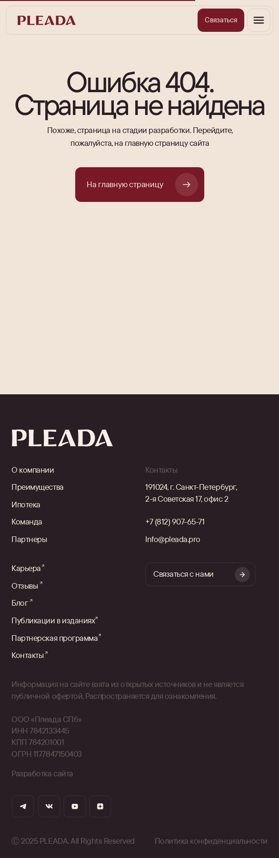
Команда (26, 521)
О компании (32, 470)
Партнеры (29, 539)
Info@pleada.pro (172, 539)
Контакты (27, 655)
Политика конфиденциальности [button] (211, 841)
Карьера (26, 568)
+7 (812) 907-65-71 (174, 521)
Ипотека (25, 504)
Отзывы (24, 586)
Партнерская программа (54, 638)
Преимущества (37, 487)
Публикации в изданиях (53, 620)
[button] (221, 20)
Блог (19, 603)
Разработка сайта (42, 773)
